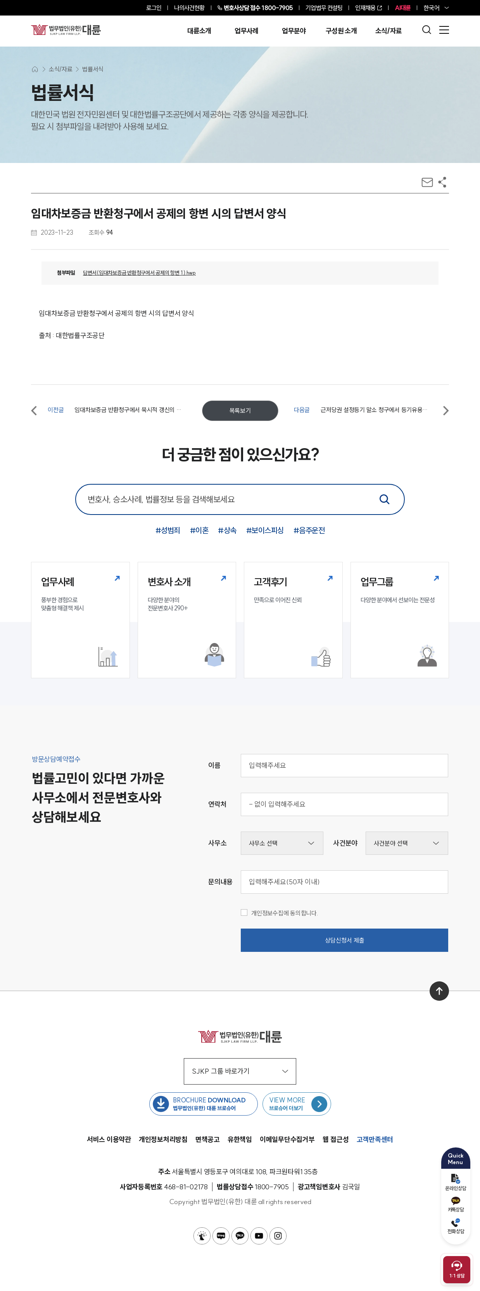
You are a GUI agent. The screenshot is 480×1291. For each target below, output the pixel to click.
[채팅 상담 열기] (456, 1269)
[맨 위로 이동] (439, 991)
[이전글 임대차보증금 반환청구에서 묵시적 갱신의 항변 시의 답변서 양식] (108, 410)
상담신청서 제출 (344, 940)
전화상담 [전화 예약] (455, 1226)
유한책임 (240, 1139)
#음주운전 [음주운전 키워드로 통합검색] (309, 530)
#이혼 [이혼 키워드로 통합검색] (199, 530)
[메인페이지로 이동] (66, 29)
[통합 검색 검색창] (240, 499)
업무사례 (246, 31)
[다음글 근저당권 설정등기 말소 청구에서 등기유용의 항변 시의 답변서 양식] (371, 410)
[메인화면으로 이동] (35, 69)
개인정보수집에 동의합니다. (279, 913)
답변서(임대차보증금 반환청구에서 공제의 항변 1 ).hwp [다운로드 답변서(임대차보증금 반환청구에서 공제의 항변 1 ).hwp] (139, 272)
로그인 (153, 8)
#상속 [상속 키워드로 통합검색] (227, 530)
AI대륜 (403, 8)
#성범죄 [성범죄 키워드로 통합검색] (167, 530)
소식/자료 (388, 31)
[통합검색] (385, 499)
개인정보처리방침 (163, 1139)
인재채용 (365, 8)
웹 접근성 (336, 1139)
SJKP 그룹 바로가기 (240, 1071)
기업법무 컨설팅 (324, 8)
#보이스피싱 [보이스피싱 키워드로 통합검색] (265, 530)
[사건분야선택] (407, 843)
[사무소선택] (282, 843)
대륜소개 (199, 31)
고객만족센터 (375, 1139)
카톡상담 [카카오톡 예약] (456, 1205)
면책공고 (207, 1139)
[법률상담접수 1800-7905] (272, 1186)
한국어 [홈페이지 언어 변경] (431, 8)
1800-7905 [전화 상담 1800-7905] (258, 8)
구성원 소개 (341, 31)
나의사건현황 (189, 8)
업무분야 (294, 31)
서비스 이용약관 (109, 1139)
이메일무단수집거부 (287, 1139)
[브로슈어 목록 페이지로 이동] (296, 1104)
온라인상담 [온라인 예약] (455, 1182)
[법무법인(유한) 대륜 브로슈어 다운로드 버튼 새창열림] (203, 1104)
